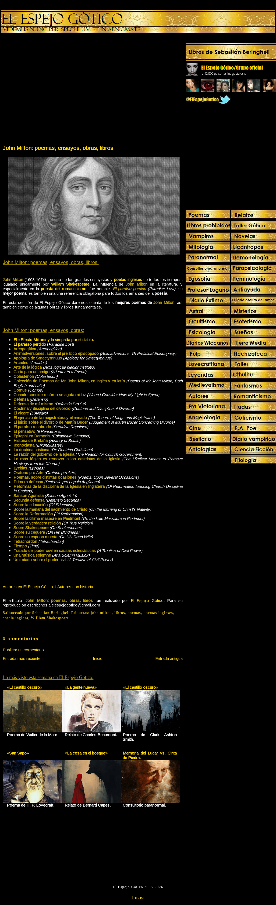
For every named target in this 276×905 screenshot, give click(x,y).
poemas (134, 613)
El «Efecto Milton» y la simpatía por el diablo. (53, 339)
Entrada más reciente (21, 658)
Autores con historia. (75, 586)
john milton (101, 613)
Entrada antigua (169, 658)
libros (120, 613)
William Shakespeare (50, 618)
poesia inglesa (16, 618)
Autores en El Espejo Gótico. (28, 586)
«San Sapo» (18, 753)
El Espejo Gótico (147, 600)
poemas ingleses (158, 613)
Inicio (97, 658)
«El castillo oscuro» (24, 687)
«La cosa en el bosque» (86, 753)
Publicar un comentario (23, 649)
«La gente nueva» (81, 687)
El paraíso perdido (29, 344)
